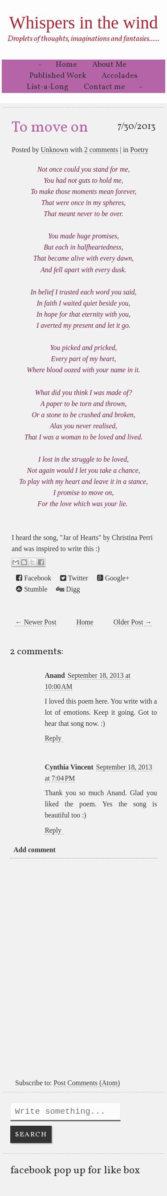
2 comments (101, 149)
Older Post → (133, 622)
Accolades (120, 75)
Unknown (55, 149)
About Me (109, 64)
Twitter (74, 578)
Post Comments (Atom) (86, 1083)
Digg (68, 589)
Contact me (104, 87)
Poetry (139, 149)
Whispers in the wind (83, 22)
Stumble (31, 589)
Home (66, 64)
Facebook (33, 578)
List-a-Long (48, 87)
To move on (50, 127)
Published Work (57, 75)
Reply (53, 738)
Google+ (113, 578)
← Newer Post (35, 622)
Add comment (34, 850)
